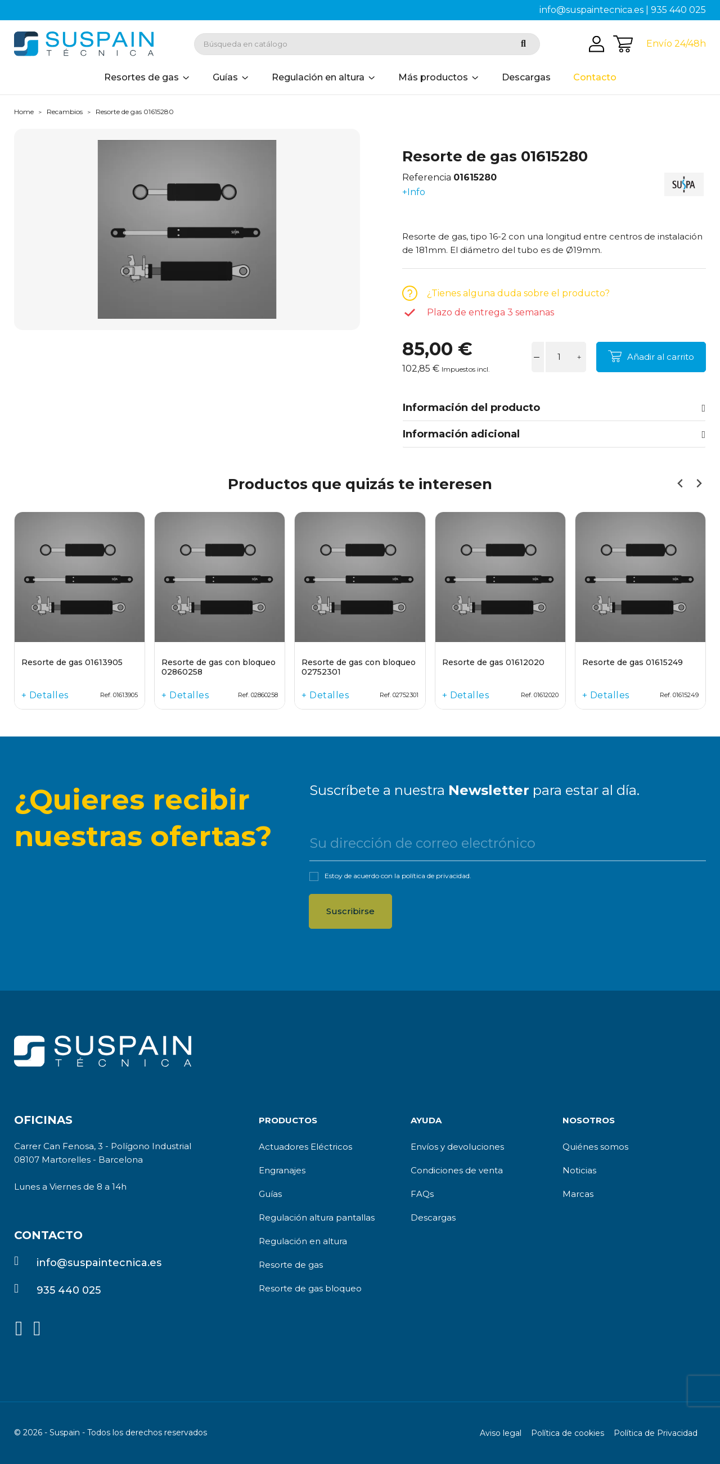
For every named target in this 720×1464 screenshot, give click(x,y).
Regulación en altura (303, 1241)
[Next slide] (698, 483)
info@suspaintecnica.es (591, 9)
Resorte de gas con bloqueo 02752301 (359, 667)
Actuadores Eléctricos (305, 1146)
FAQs (422, 1194)
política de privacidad (436, 875)
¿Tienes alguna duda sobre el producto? (518, 293)
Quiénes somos (595, 1146)
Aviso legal (500, 1433)
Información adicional (554, 434)
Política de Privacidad (656, 1433)
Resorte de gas (291, 1264)
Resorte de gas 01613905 (72, 662)
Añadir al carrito (660, 356)
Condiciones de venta (457, 1170)
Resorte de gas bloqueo (310, 1288)
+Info (413, 192)
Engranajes (282, 1170)
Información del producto (554, 407)
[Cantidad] (559, 357)
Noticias (579, 1170)
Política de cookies (567, 1433)
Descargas (433, 1217)
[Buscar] (367, 44)
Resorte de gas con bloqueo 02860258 (218, 667)
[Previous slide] (680, 483)
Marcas (577, 1194)
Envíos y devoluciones (457, 1146)
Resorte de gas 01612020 (493, 662)
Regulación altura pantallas (317, 1217)
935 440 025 (678, 9)
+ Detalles (45, 695)
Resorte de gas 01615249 (632, 662)
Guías (270, 1194)
